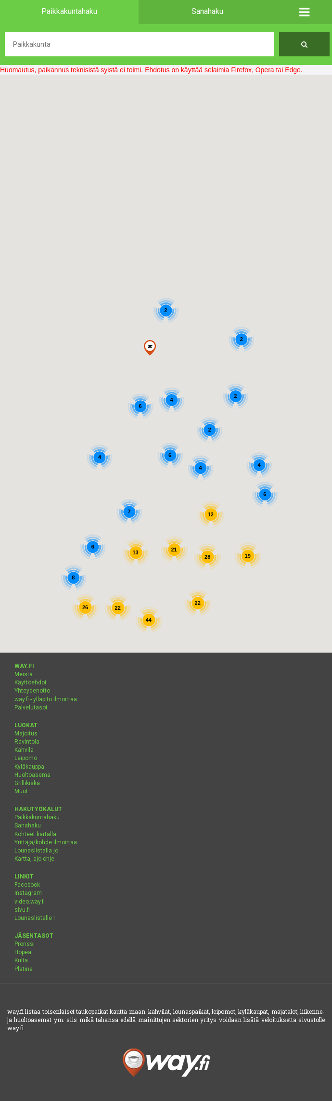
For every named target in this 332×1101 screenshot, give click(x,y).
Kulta (21, 960)
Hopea (22, 952)
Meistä (23, 674)
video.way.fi (29, 901)
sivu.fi (22, 909)
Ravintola (26, 741)
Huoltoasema (32, 775)
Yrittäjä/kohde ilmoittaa (45, 842)
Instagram (28, 893)
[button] (304, 12)
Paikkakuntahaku (37, 817)
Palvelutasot (31, 707)
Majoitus (26, 733)
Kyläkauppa (29, 766)
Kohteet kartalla (35, 834)
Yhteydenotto (32, 690)
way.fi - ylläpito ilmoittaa (45, 699)
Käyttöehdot (30, 682)
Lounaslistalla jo (36, 850)
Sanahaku (27, 825)
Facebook (27, 884)
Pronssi (24, 944)
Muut (21, 791)
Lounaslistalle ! (34, 918)
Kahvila (24, 750)
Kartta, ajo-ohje (34, 858)
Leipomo (25, 758)
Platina (23, 969)
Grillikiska (27, 783)
